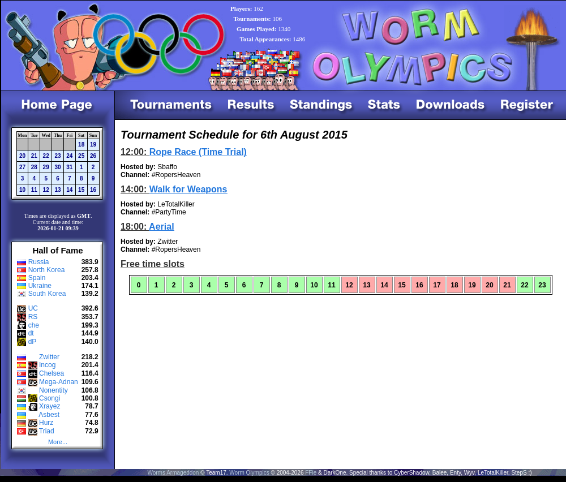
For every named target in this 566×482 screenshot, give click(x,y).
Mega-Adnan (58, 382)
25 (81, 156)
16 (93, 190)
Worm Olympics (249, 473)
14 (69, 190)
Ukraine (40, 286)
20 (22, 156)
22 (46, 156)
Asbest (48, 415)
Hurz (46, 423)
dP (32, 342)
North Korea (46, 270)
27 (22, 167)
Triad (46, 431)
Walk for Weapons (188, 189)
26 (93, 156)
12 (46, 190)
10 (22, 190)
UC (33, 308)
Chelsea (51, 373)
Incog (47, 365)
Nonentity (53, 390)
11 (34, 190)
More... (57, 441)
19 (93, 144)
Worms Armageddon (173, 473)
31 (69, 167)
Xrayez (49, 406)
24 (69, 156)
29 (46, 167)
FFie (310, 473)
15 (81, 190)
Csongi (49, 398)
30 (57, 167)
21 (34, 156)
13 (57, 190)
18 (81, 144)
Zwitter (49, 357)
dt (31, 333)
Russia (38, 262)
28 (34, 167)
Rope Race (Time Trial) (198, 152)
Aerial (161, 226)
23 (57, 156)
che (33, 325)
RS (33, 317)
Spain (37, 278)
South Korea (47, 294)
